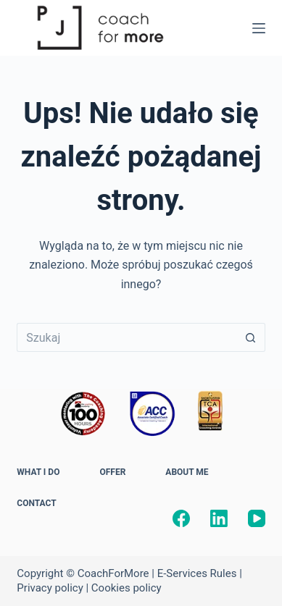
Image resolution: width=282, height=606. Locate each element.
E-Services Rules (197, 573)
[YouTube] (256, 518)
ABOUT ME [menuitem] (186, 472)
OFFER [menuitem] (112, 472)
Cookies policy (126, 587)
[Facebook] (181, 518)
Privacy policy (50, 587)
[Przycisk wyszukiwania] (250, 337)
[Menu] (258, 28)
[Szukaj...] (126, 337)
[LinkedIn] (219, 518)
